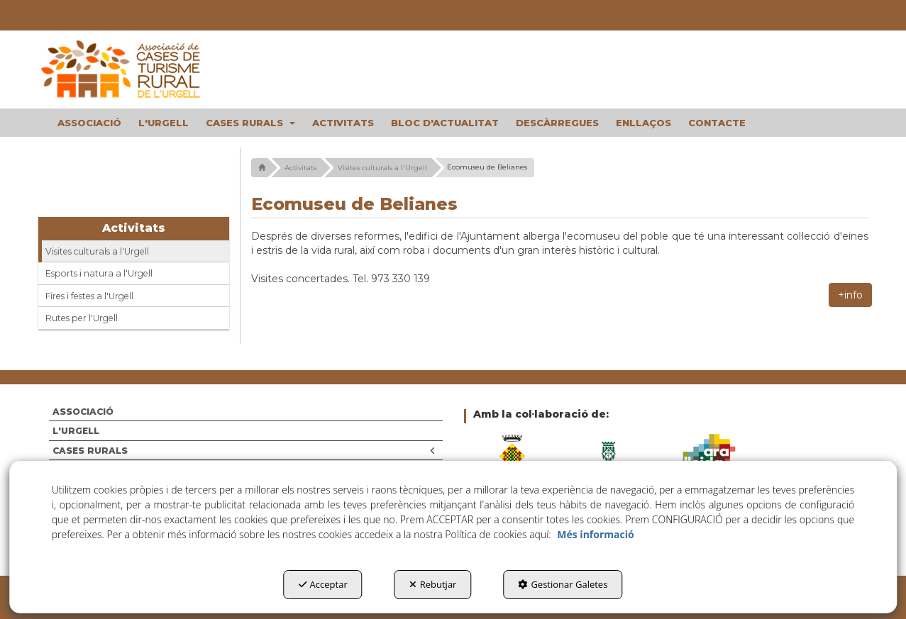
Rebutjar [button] (433, 584)
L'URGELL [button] (76, 430)
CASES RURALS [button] (244, 451)
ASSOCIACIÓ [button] (83, 411)
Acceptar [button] (323, 584)
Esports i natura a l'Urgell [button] (99, 273)
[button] (134, 69)
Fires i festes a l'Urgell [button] (89, 296)
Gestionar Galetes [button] (562, 584)
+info (850, 295)
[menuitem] (89, 122)
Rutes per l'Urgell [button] (81, 318)
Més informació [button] (595, 534)
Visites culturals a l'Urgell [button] (97, 251)
